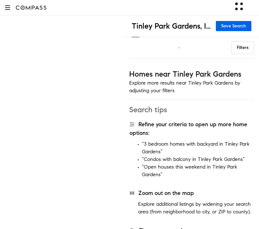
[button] (7, 7)
